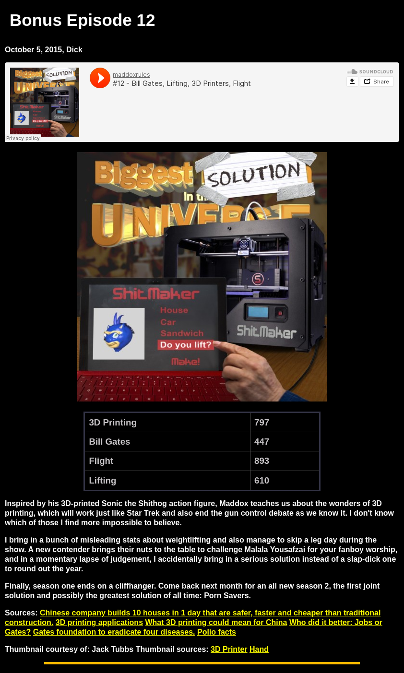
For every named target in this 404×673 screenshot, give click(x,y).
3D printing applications (99, 622)
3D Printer (229, 649)
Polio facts (216, 632)
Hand (259, 649)
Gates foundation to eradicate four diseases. (114, 632)
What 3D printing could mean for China (216, 622)
